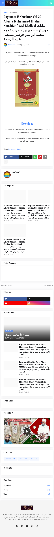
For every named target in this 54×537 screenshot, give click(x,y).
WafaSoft (16, 172)
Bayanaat (13, 12)
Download (27, 123)
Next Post (48, 286)
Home (6, 12)
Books (19, 149)
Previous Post (7, 286)
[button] (2, 3)
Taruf (34, 459)
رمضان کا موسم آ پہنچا (17, 334)
